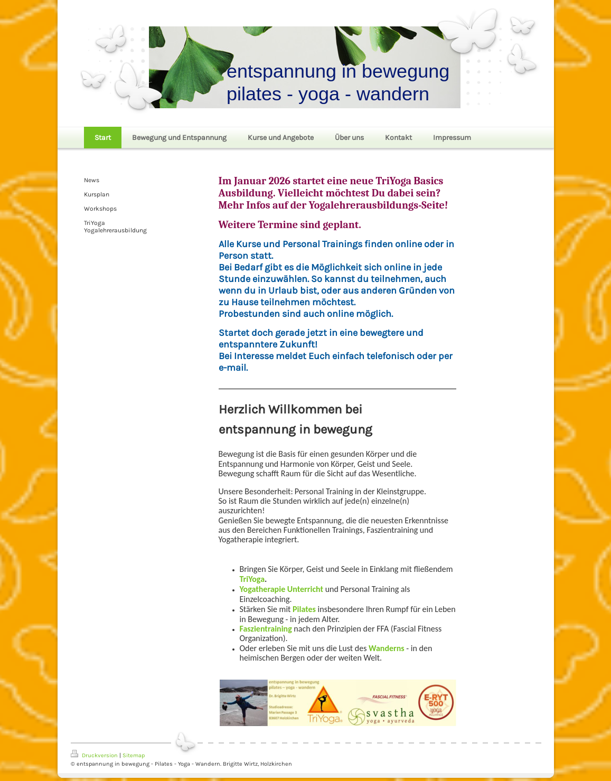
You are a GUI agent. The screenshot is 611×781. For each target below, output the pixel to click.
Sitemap (134, 755)
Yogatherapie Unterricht (282, 589)
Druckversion (95, 755)
